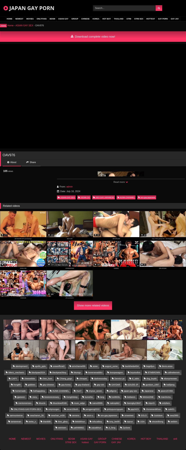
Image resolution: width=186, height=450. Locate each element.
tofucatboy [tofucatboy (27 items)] (97, 421)
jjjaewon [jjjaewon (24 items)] (21, 397)
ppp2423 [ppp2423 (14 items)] (134, 409)
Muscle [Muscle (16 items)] (42, 403)
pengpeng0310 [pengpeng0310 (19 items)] (93, 409)
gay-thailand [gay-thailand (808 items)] (83, 384)
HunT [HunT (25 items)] (79, 391)
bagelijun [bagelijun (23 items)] (150, 366)
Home (10, 25)
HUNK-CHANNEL (126, 197)
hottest (150, 19)
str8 (128, 19)
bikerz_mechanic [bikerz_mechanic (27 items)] (16, 372)
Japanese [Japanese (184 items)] (148, 391)
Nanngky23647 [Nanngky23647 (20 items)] (134, 403)
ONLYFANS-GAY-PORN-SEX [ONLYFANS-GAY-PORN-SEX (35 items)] (27, 409)
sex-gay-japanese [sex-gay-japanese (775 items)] (109, 415)
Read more (120, 182)
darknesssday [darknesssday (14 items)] (100, 378)
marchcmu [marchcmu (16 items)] (166, 397)
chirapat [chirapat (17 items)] (83, 378)
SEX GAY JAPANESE (103, 197)
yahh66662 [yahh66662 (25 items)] (79, 427)
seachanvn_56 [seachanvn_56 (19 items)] (37, 415)
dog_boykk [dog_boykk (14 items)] (151, 378)
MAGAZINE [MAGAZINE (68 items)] (148, 397)
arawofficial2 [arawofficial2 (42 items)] (59, 366)
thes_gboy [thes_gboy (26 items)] (63, 421)
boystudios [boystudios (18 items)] (135, 372)
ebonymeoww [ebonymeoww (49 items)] (170, 378)
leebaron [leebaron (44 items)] (131, 397)
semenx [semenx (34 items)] (75, 415)
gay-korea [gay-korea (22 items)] (66, 384)
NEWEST (19, 19)
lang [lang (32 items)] (102, 397)
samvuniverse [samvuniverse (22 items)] (16, 415)
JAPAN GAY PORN (28, 8)
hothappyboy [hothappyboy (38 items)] (39, 391)
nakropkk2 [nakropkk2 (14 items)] (114, 403)
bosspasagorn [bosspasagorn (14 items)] (116, 372)
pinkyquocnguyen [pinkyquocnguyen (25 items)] (115, 409)
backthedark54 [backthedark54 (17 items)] (132, 366)
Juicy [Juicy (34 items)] (34, 397)
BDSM (52, 19)
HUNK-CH (84, 197)
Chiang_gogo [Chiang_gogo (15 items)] (66, 378)
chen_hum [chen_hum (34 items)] (47, 378)
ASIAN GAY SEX (24, 25)
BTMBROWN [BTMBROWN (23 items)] (154, 372)
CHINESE (85, 19)
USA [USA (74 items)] (142, 421)
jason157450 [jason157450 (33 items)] (167, 391)
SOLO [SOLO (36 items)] (144, 415)
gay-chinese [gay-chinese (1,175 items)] (48, 384)
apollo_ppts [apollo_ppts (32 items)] (40, 366)
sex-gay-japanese (146, 197)
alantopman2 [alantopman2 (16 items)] (22, 366)
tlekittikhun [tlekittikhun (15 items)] (80, 421)
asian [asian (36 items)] (95, 366)
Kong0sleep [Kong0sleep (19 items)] (71, 397)
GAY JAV (175, 19)
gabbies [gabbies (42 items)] (31, 384)
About (11, 162)
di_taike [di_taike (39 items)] (135, 378)
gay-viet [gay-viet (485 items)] (100, 384)
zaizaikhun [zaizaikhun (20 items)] (96, 427)
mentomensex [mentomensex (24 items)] (24, 403)
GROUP (74, 19)
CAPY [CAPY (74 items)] (14, 378)
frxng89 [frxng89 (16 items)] (17, 384)
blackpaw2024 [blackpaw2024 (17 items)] (38, 372)
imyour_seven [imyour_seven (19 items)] (95, 391)
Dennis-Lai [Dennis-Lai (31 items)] (120, 378)
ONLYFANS (42, 19)
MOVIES (30, 19)
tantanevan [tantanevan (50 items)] (16, 421)
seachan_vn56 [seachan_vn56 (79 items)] (58, 415)
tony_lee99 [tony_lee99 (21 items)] (114, 421)
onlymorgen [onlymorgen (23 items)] (53, 409)
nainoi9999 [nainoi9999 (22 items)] (97, 403)
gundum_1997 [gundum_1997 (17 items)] (152, 384)
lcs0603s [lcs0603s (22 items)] (115, 397)
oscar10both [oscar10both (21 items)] (72, 409)
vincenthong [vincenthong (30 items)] (157, 421)
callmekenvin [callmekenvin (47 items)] (174, 372)
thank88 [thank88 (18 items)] (47, 421)
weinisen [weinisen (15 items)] (62, 427)
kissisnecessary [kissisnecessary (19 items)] (51, 397)
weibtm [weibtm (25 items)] (174, 421)
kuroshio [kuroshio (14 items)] (89, 397)
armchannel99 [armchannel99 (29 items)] (78, 366)
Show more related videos (93, 305)
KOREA (96, 19)
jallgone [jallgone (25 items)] (113, 391)
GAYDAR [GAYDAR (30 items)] (115, 384)
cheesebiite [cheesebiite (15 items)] (29, 378)
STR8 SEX (138, 19)
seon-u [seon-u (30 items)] (90, 415)
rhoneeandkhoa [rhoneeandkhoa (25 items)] (153, 409)
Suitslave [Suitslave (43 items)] (158, 415)
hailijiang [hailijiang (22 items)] (170, 384)
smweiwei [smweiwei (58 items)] (128, 415)
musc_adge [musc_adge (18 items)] (79, 403)
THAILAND (118, 19)
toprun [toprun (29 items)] (130, 421)
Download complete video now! (93, 36)
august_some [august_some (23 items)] (111, 366)
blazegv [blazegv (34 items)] (77, 372)
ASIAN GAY (63, 19)
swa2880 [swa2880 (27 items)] (174, 415)
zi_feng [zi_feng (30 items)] (112, 427)
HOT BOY (106, 19)
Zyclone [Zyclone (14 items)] (126, 427)
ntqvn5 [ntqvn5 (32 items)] (151, 403)
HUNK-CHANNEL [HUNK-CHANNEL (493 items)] (60, 391)
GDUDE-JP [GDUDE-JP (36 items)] (133, 384)
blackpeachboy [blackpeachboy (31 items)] (59, 372)
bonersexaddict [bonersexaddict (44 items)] (95, 372)
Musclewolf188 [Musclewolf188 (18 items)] (60, 403)
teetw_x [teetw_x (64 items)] (32, 421)
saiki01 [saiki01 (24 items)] (171, 409)
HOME (9, 19)
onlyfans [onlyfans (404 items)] (166, 403)
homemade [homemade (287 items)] (20, 391)
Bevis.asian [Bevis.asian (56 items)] (167, 366)
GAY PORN (163, 19)
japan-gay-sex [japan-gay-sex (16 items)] (130, 391)
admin (69, 186)
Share (31, 162)
